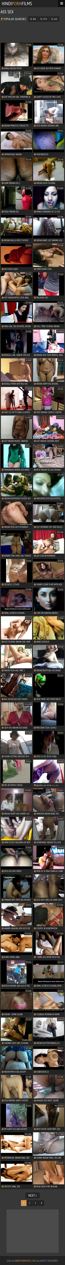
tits (43, 19)
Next (32, 1195)
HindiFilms (17, 3)
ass (54, 19)
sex (33, 19)
